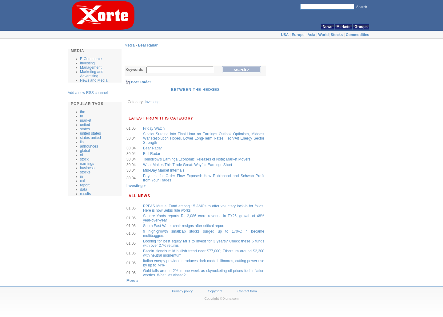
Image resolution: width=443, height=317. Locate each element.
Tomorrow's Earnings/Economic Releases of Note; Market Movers (196, 159)
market (85, 120)
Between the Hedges (195, 89)
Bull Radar (151, 154)
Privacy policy (182, 291)
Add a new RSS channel (88, 93)
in (81, 176)
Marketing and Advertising (91, 74)
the (82, 112)
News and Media (93, 80)
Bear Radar (148, 45)
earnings (87, 163)
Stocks (337, 35)
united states (90, 133)
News (327, 27)
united (85, 125)
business (87, 168)
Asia (311, 35)
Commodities (357, 35)
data (83, 189)
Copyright (215, 291)
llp (82, 142)
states (85, 129)
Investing (87, 63)
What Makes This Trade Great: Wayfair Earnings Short (187, 165)
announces (89, 146)
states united (90, 138)
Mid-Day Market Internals (163, 170)
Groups (361, 27)
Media (130, 45)
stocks (85, 172)
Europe (298, 35)
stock (84, 159)
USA (285, 35)
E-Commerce (91, 59)
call (83, 181)
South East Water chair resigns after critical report (183, 226)
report (85, 185)
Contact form (247, 291)
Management (91, 67)
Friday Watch (154, 128)
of (81, 155)
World (323, 35)
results (85, 194)
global (85, 150)
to (81, 116)
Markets (343, 27)
